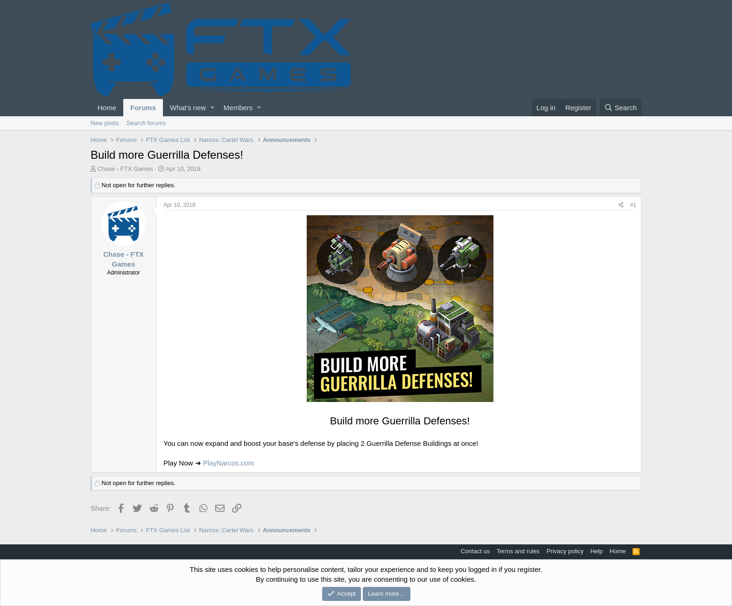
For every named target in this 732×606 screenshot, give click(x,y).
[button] (212, 107)
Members (238, 108)
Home (107, 108)
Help (597, 551)
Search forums (146, 123)
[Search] (620, 107)
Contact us (475, 551)
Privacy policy (565, 551)
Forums (143, 108)
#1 (633, 205)
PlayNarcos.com (228, 463)
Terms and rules (518, 551)
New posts (105, 123)
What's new (188, 108)
